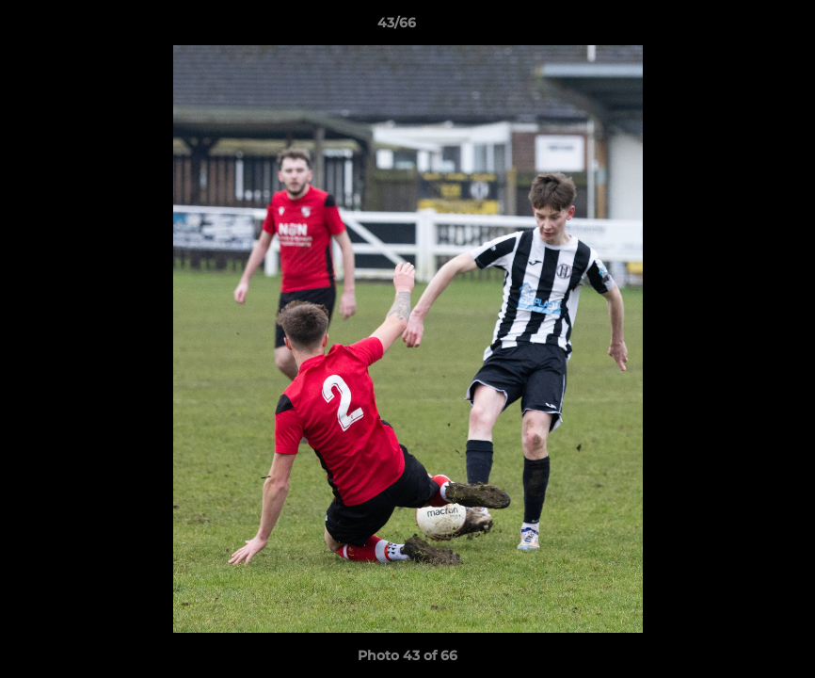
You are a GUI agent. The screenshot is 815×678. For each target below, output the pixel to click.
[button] (736, 27)
